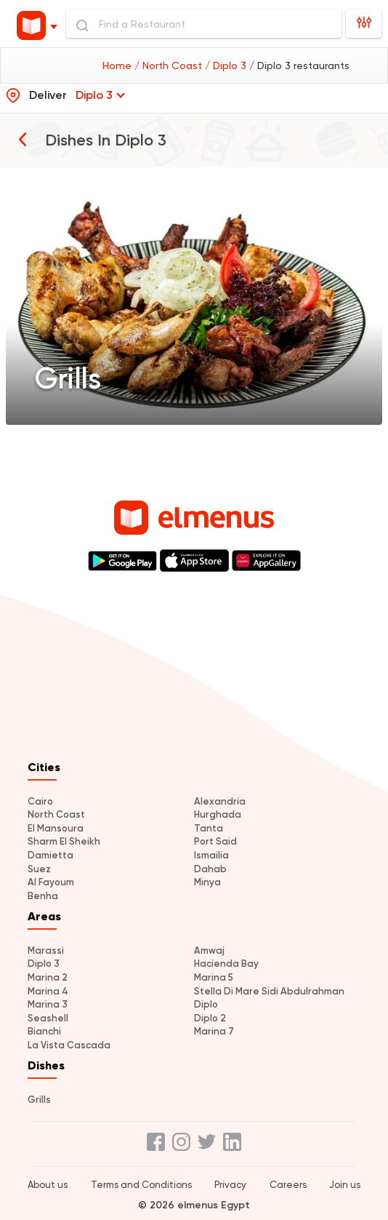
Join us (344, 1184)
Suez (39, 869)
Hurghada (217, 814)
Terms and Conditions (141, 1184)
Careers (288, 1184)
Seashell (48, 1018)
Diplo (206, 1004)
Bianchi (44, 1031)
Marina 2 (48, 977)
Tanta (208, 828)
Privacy (230, 1184)
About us (48, 1184)
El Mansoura (56, 828)
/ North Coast (169, 65)
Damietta (50, 855)
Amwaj (209, 950)
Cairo (40, 801)
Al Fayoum (51, 882)
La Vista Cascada (69, 1045)
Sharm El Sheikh (64, 841)
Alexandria (220, 801)
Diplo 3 (44, 963)
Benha (43, 895)
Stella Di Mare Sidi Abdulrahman (269, 991)
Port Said (215, 841)
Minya (207, 882)
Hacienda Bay (226, 963)
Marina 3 (48, 1004)
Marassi (46, 950)
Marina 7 (214, 1031)
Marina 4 (48, 991)
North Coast (56, 814)
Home (118, 65)
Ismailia (211, 855)
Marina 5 (213, 977)
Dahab (210, 869)
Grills (39, 1099)
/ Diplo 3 (227, 65)
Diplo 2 (210, 1018)
